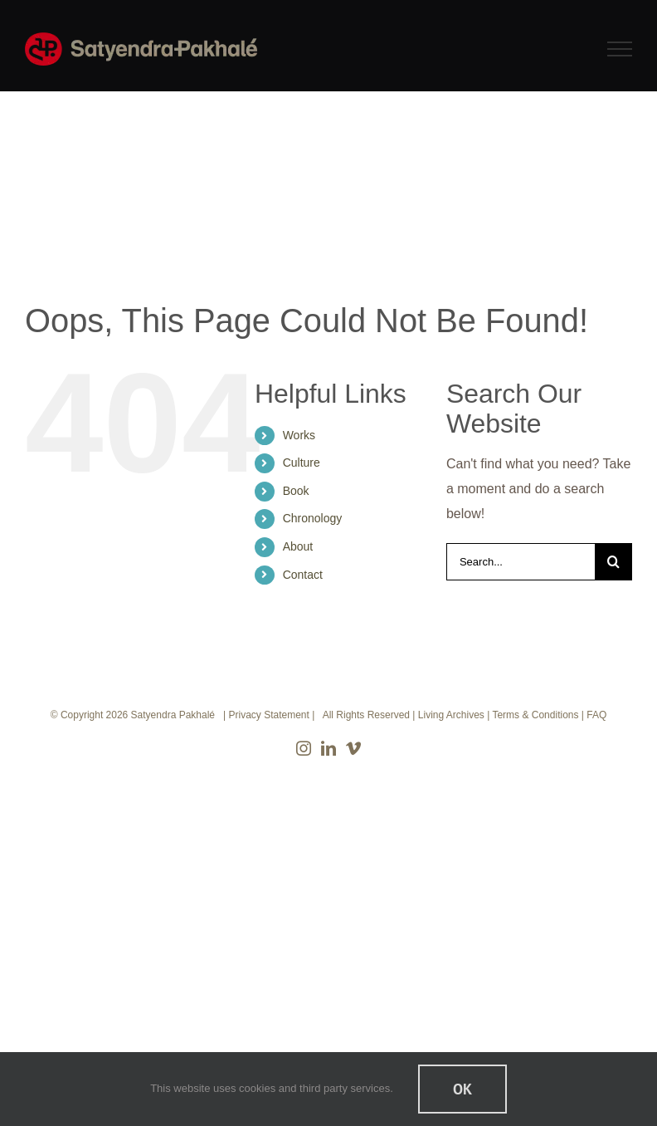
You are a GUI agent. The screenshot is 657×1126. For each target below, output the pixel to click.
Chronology (313, 518)
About (298, 546)
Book (296, 490)
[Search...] (520, 561)
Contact (303, 574)
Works (299, 435)
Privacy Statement (268, 715)
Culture (301, 462)
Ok (462, 1089)
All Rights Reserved (366, 715)
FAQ (596, 715)
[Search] (613, 561)
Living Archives (451, 715)
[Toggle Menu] (620, 49)
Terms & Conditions (535, 715)
